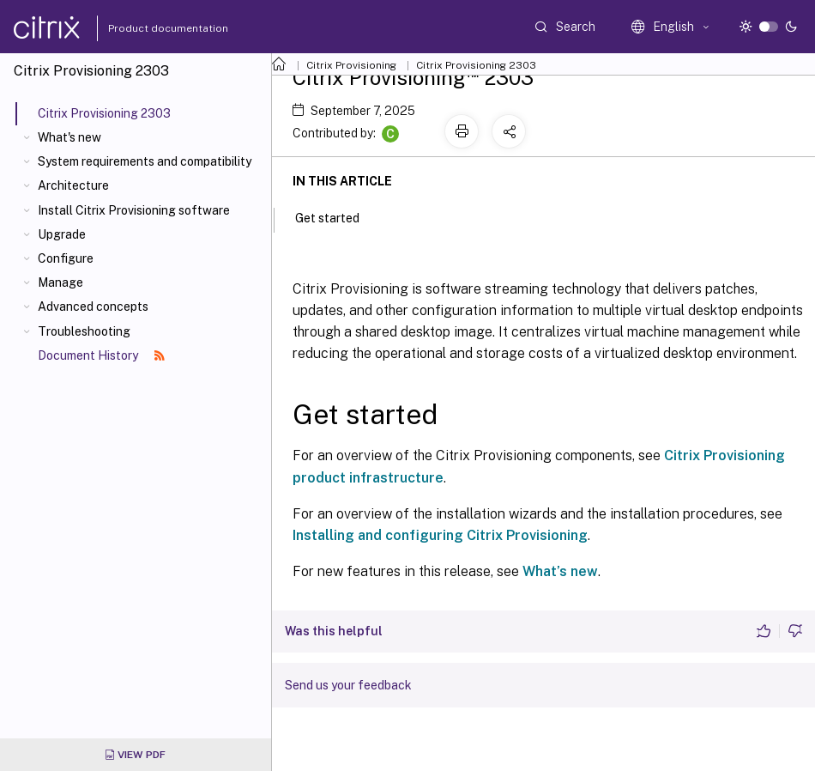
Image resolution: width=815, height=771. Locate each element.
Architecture (73, 185)
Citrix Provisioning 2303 (476, 65)
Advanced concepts (93, 306)
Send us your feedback (348, 685)
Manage (60, 282)
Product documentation (146, 28)
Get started (336, 216)
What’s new (560, 571)
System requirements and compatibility (144, 161)
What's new (69, 137)
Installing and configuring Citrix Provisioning (440, 535)
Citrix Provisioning (351, 65)
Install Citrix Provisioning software (134, 210)
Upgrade (62, 234)
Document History (101, 355)
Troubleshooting (84, 331)
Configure (66, 258)
